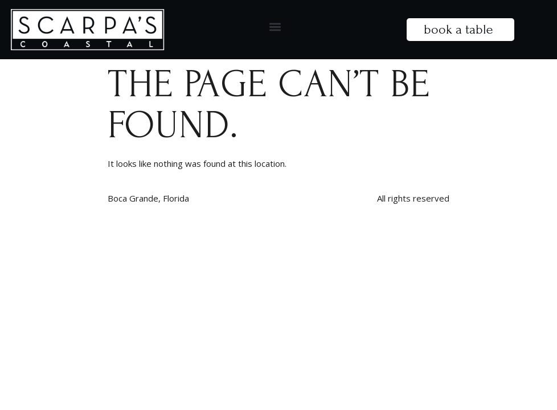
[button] (274, 26)
